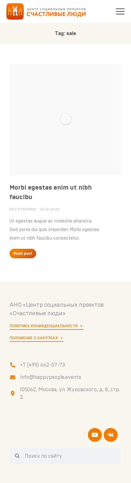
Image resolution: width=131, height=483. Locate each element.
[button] (120, 11)
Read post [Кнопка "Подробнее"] (22, 253)
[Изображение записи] (65, 119)
